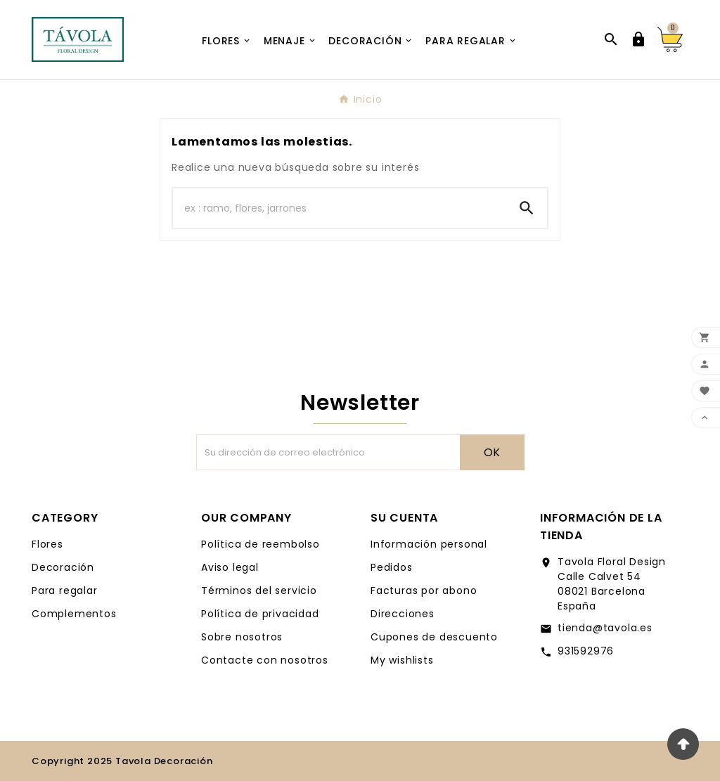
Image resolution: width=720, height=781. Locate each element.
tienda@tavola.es (605, 628)
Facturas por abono (424, 590)
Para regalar (65, 590)
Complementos (74, 614)
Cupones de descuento (434, 637)
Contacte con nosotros (264, 660)
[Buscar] (339, 208)
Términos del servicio (259, 590)
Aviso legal (230, 567)
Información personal (429, 544)
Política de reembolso (260, 544)
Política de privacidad (260, 614)
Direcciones (403, 614)
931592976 (586, 651)
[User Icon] (638, 39)
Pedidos (392, 567)
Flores (47, 544)
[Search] (527, 208)
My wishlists (402, 660)
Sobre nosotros (242, 637)
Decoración (63, 567)
